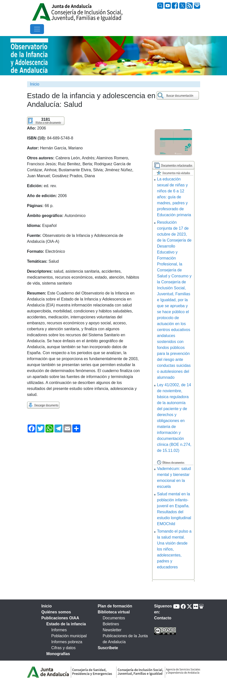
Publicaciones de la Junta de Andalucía (125, 639)
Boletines (111, 624)
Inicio (34, 84)
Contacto (162, 618)
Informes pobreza (66, 642)
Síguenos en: (163, 609)
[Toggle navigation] (37, 29)
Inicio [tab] (46, 606)
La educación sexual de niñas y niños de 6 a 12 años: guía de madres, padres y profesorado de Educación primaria (174, 197)
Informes (59, 630)
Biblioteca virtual (114, 612)
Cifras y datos (63, 648)
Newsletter (112, 630)
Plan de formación (115, 606)
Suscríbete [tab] (108, 648)
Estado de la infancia (66, 624)
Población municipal (69, 636)
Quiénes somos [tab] (56, 612)
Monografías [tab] (58, 654)
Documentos (114, 618)
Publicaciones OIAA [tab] (60, 618)
